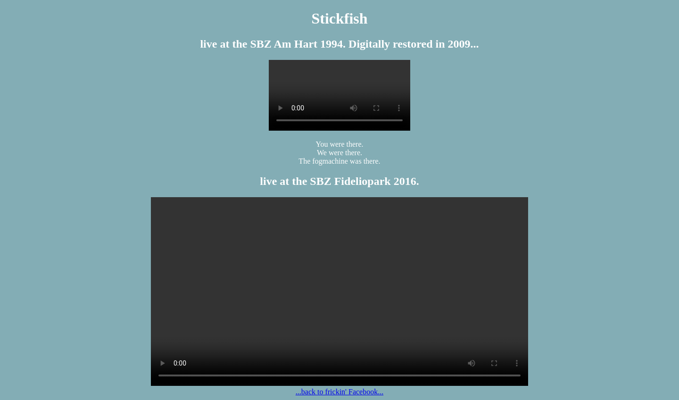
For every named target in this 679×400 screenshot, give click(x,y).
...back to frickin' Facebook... (339, 392)
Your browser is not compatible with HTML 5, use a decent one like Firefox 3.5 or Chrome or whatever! (339, 95)
